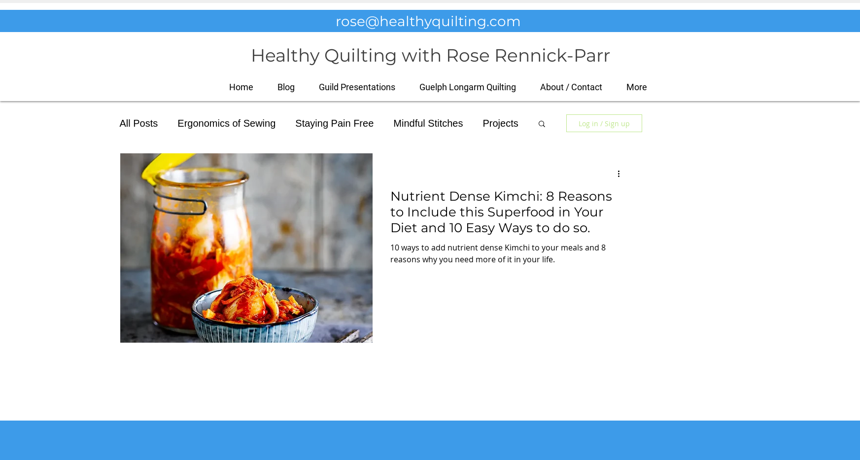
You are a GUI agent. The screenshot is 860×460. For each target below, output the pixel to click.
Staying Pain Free (334, 123)
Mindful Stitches (428, 123)
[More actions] (622, 173)
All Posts (139, 123)
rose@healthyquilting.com (428, 21)
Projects (500, 123)
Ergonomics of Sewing (226, 123)
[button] (637, 87)
